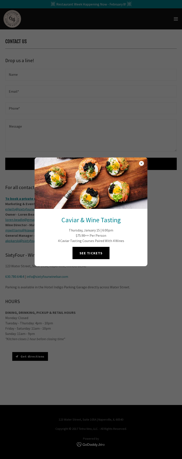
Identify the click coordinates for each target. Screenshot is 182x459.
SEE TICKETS (91, 253)
